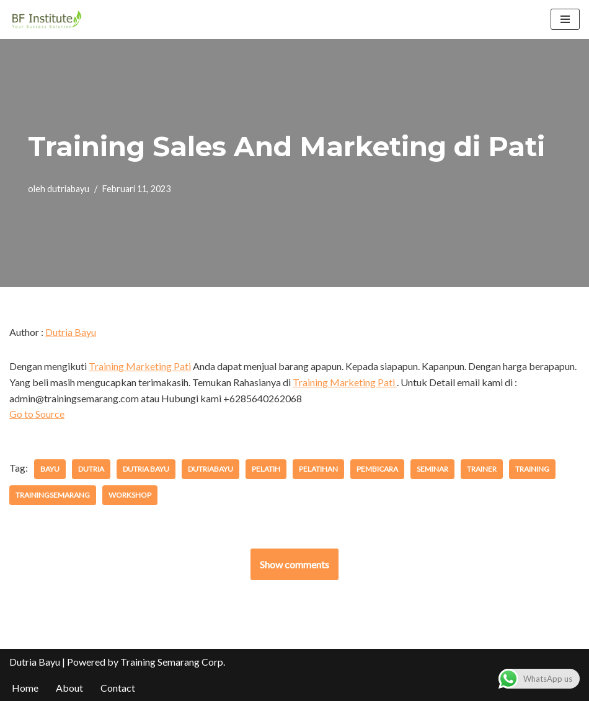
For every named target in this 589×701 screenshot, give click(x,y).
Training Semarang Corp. (172, 662)
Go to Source (36, 414)
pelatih (266, 469)
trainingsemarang (53, 495)
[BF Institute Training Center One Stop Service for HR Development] (46, 19)
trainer (482, 469)
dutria (91, 469)
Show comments (294, 564)
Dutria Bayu (70, 332)
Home (25, 688)
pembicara (377, 469)
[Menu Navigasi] (565, 19)
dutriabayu (68, 188)
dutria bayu (146, 469)
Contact (117, 688)
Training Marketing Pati (140, 366)
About (69, 688)
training (532, 469)
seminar (432, 469)
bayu (50, 469)
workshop (129, 495)
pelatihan (318, 469)
